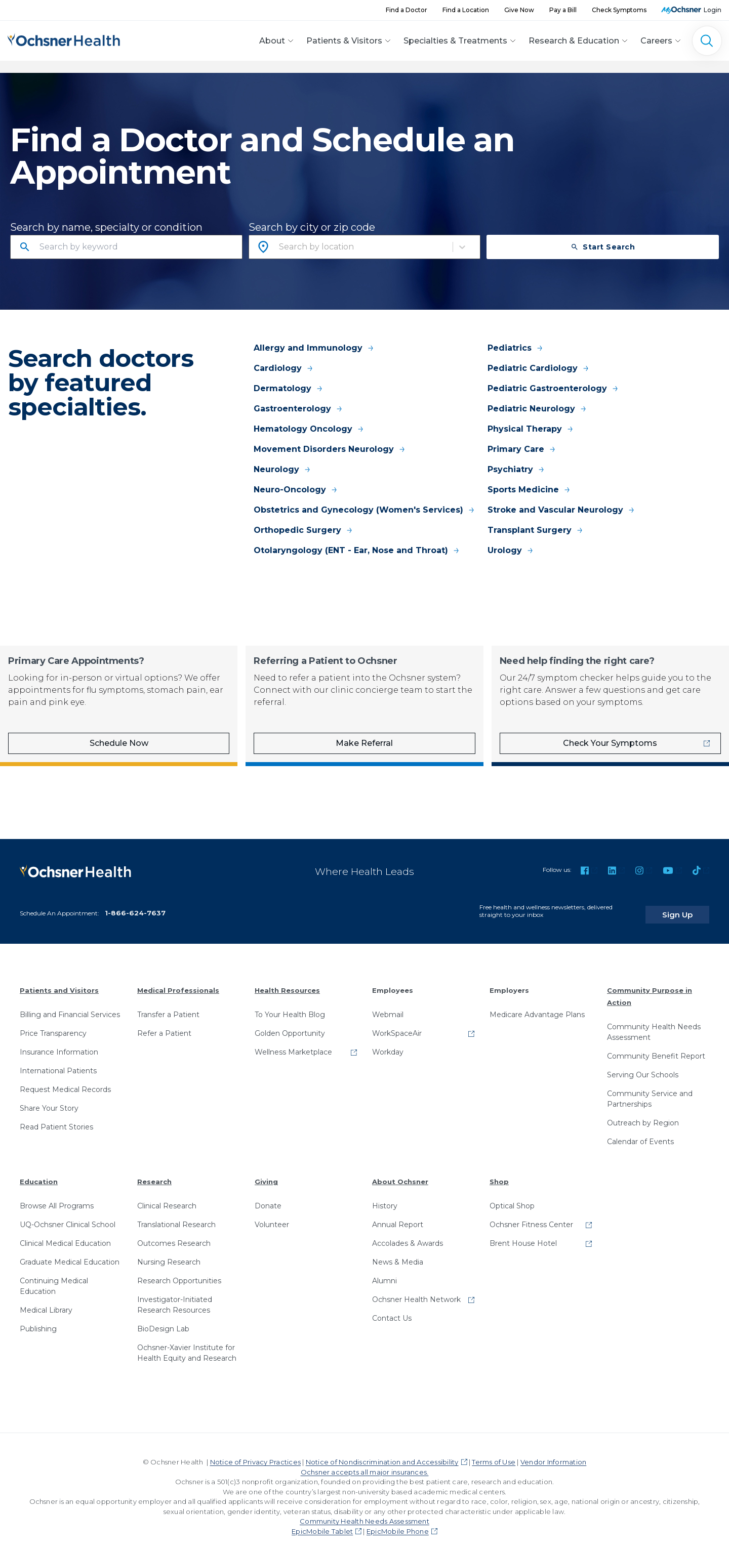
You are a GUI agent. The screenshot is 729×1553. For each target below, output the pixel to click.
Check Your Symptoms (610, 743)
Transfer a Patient (168, 1007)
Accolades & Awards (407, 1235)
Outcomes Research (174, 1235)
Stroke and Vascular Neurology (561, 510)
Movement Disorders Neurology (330, 449)
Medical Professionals (178, 983)
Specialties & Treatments (455, 41)
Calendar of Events (640, 1134)
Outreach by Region (643, 1115)
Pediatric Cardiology (539, 368)
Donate (268, 1198)
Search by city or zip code (312, 227)
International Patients (58, 1063)
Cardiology (284, 368)
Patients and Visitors (59, 983)
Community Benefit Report (656, 1048)
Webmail (387, 1007)
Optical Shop (512, 1198)
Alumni (384, 1273)
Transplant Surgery (536, 530)
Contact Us (392, 1310)
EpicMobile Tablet (322, 1524)
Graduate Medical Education (69, 1254)
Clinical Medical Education (65, 1235)
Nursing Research (168, 1254)
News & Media (397, 1254)
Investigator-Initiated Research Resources (174, 1297)
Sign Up (690, 907)
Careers (656, 41)
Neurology (282, 469)
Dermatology (288, 388)
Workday (387, 1044)
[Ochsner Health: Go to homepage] (64, 39)
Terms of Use (493, 1454)
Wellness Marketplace (293, 1044)
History (384, 1198)
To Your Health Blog (290, 1007)
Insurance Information (59, 1044)
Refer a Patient (164, 1025)
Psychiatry (516, 469)
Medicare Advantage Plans (537, 1007)
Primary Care (522, 449)
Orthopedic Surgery (303, 530)
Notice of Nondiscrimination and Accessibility (382, 1454)
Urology (511, 550)
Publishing (38, 1321)
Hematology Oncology (309, 429)
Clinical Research (166, 1198)
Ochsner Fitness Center (531, 1217)
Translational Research (176, 1217)
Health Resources (287, 983)
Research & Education (574, 41)
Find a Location (465, 10)
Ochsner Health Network (416, 1291)
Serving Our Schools (642, 1067)
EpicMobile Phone (398, 1524)
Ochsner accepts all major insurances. (365, 1464)
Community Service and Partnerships (650, 1091)
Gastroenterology (298, 408)
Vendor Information (553, 1454)
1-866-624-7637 (135, 905)
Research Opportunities (179, 1273)
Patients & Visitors (344, 41)
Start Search (603, 247)
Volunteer (272, 1217)
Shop (499, 1174)
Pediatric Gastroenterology (553, 388)
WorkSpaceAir (397, 1025)
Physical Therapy (531, 429)
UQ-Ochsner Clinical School (67, 1217)
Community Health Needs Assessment (654, 1024)
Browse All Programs (57, 1198)
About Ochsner (400, 1174)
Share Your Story (49, 1100)
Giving (266, 1174)
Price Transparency (53, 1025)
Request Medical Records (65, 1081)
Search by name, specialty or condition (106, 227)
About (272, 41)
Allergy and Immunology (314, 348)
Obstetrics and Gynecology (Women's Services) (364, 510)
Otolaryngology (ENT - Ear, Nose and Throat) (357, 550)
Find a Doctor (406, 10)
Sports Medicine (529, 489)
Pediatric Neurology (537, 408)
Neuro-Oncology (296, 489)
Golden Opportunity (290, 1025)
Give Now (519, 10)
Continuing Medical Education (54, 1278)
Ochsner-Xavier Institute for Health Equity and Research (186, 1345)
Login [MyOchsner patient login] (712, 10)
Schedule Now (119, 743)
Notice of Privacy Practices (255, 1454)
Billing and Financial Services (70, 1007)
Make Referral (364, 743)
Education (39, 1174)
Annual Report (397, 1217)
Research (154, 1174)
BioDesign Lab (163, 1321)
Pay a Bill (563, 10)
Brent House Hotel (523, 1235)
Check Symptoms (619, 10)
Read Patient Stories (56, 1119)
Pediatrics (516, 348)
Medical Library (46, 1302)
